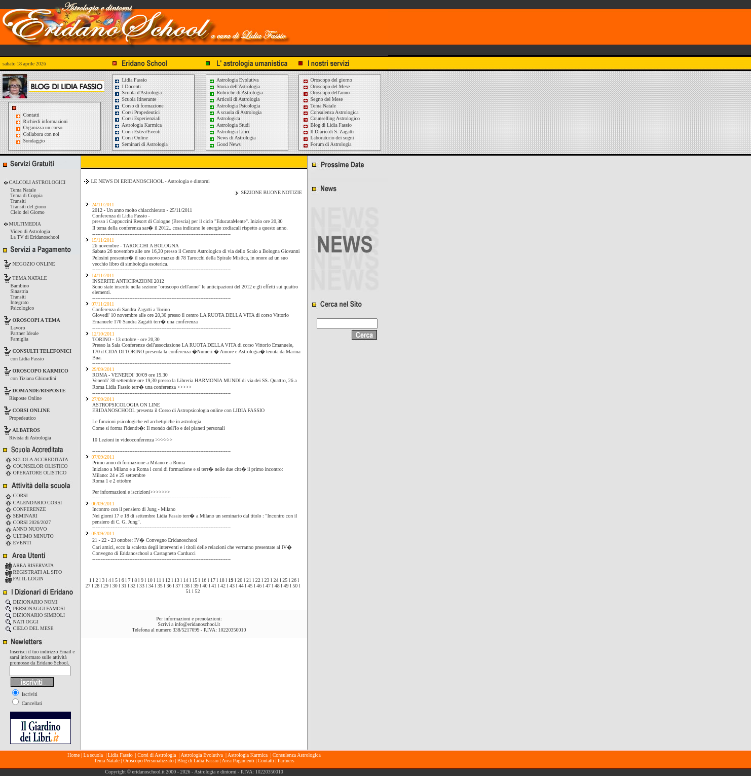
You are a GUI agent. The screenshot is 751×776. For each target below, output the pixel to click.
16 (203, 580)
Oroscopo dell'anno (330, 92)
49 (286, 585)
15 (194, 580)
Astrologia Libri (229, 131)
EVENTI (18, 542)
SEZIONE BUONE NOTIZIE (271, 192)
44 (241, 585)
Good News (225, 144)
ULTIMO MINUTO (29, 536)
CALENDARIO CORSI (33, 502)
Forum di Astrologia (327, 144)
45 (249, 585)
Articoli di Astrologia (234, 99)
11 (159, 580)
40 (205, 585)
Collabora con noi (41, 134)
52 (197, 591)
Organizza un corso (43, 127)
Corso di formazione (139, 105)
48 (277, 585)
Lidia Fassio (130, 80)
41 (213, 585)
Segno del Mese (323, 99)
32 (132, 585)
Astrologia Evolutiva (234, 80)
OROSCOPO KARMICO (40, 371)
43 (232, 585)
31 (124, 585)
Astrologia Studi (229, 125)
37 (177, 585)
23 (267, 580)
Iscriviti (24, 694)
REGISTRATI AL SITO (33, 572)
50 (294, 585)
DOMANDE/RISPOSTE (39, 390)
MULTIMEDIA (24, 224)
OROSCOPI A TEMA (36, 320)
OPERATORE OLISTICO (35, 472)
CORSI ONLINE (31, 410)
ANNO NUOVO (26, 529)
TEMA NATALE (29, 278)
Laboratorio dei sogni (328, 137)
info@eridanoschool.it (197, 624)
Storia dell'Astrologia (234, 86)
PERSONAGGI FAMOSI (35, 608)
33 (141, 585)
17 (212, 580)
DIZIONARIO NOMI (31, 602)
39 (196, 585)
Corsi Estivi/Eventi (137, 131)
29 (105, 585)
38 (187, 585)
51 (188, 591)
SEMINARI (21, 516)
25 (284, 580)
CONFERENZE (25, 509)
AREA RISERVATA (29, 565)
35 (160, 585)
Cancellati (27, 703)
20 (239, 580)
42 (223, 585)
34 (151, 585)
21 (248, 580)
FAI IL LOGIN (24, 578)
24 (275, 580)
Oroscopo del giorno (327, 80)
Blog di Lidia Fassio (327, 125)
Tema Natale (319, 105)
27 (87, 585)
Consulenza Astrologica (331, 112)
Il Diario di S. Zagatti (328, 131)
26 (293, 580)
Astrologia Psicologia (234, 105)
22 (257, 580)
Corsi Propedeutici (137, 112)
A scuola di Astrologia (235, 112)
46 (258, 585)
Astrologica (224, 118)
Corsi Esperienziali (137, 118)
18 (221, 580)
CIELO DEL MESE (29, 628)
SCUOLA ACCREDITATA (36, 459)
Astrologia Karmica (138, 125)
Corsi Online (131, 137)
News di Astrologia (232, 137)
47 (268, 585)
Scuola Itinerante (135, 99)
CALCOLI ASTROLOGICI (36, 182)
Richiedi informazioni (45, 121)
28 (96, 585)
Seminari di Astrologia (141, 144)
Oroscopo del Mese (326, 86)
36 (168, 585)
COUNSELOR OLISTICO (36, 466)
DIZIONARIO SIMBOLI (35, 615)
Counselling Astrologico (331, 118)
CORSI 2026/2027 (28, 522)
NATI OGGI (22, 621)
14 (186, 580)
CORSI (16, 495)
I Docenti (127, 86)
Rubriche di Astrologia (236, 92)
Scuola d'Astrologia (138, 92)
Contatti (31, 115)
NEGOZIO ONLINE (33, 264)
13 (176, 580)
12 (167, 580)
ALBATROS (26, 430)
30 (115, 585)
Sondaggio (34, 140)
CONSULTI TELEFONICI (42, 351)
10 (150, 580)
